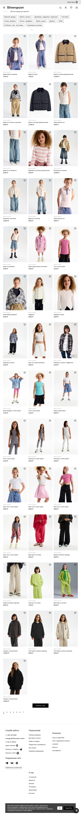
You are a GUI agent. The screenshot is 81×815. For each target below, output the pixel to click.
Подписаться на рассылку (13, 767)
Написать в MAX (12, 753)
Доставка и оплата (35, 738)
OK (60, 808)
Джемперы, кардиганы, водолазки (46, 17)
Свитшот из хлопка (34, 603)
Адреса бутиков (11, 745)
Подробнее (68, 808)
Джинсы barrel (32, 74)
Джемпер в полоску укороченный (38, 170)
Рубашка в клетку (8, 362)
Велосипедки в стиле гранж (12, 410)
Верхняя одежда (10, 17)
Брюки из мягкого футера (62, 555)
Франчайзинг (33, 790)
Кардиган (31, 314)
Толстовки (64, 17)
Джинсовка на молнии (10, 74)
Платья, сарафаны (25, 21)
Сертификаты (56, 750)
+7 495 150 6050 (11, 735)
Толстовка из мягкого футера (37, 651)
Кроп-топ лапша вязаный (36, 362)
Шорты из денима (8, 266)
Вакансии (32, 780)
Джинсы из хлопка (34, 218)
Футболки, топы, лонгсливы (13, 25)
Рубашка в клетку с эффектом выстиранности (64, 362)
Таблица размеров (35, 735)
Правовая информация (36, 751)
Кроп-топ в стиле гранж (10, 507)
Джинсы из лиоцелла (10, 170)
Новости (54, 747)
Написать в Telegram (13, 749)
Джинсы (52, 21)
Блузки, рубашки (10, 21)
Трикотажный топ (59, 122)
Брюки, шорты (41, 21)
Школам (31, 783)
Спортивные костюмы (34, 25)
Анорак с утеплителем (10, 651)
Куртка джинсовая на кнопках (37, 266)
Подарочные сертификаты (37, 744)
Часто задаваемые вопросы (61, 741)
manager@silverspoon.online (15, 738)
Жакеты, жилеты (25, 17)
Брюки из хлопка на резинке (12, 122)
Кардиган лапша (59, 314)
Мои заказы (32, 748)
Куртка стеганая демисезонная (63, 74)
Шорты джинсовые (60, 410)
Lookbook (55, 744)
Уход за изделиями (58, 737)
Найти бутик (72, 2)
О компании (32, 777)
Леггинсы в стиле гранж (35, 458)
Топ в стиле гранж (59, 266)
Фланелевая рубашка (10, 314)
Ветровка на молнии (60, 170)
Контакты (32, 793)
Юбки (61, 21)
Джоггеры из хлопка (34, 555)
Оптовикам (32, 787)
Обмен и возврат (34, 741)
